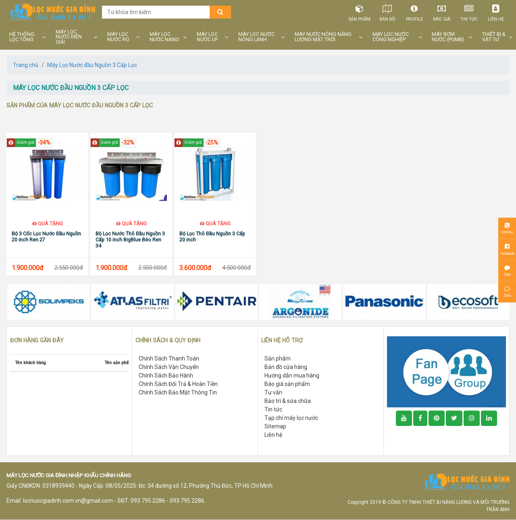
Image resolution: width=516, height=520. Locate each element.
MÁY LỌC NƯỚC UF (207, 37)
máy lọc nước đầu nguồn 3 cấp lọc (71, 88)
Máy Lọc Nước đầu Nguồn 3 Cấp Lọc (92, 65)
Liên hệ (496, 12)
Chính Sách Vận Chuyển (169, 367)
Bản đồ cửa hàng (285, 367)
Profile (414, 12)
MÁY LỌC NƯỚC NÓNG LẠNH (256, 37)
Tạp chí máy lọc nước (291, 418)
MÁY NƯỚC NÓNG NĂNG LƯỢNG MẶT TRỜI (323, 37)
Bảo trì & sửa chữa (287, 401)
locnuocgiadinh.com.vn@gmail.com (68, 501)
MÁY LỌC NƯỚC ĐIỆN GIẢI (69, 36)
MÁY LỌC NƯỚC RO (118, 37)
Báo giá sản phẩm (287, 384)
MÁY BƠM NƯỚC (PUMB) (448, 37)
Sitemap (275, 427)
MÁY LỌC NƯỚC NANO (164, 37)
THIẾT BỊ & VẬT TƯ (494, 37)
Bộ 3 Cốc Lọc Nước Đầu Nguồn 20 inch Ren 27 (46, 237)
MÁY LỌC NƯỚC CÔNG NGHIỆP (390, 37)
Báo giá (441, 12)
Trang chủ (25, 65)
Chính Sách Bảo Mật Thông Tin (178, 393)
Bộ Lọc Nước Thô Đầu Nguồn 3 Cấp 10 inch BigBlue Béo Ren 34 (130, 240)
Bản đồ (386, 12)
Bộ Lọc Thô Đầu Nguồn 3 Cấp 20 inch (212, 237)
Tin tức (468, 12)
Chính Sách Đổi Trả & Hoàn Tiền (178, 384)
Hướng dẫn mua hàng (291, 376)
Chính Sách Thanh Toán (169, 359)
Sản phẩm (359, 12)
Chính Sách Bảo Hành (166, 376)
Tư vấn (273, 393)
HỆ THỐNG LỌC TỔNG (21, 37)
